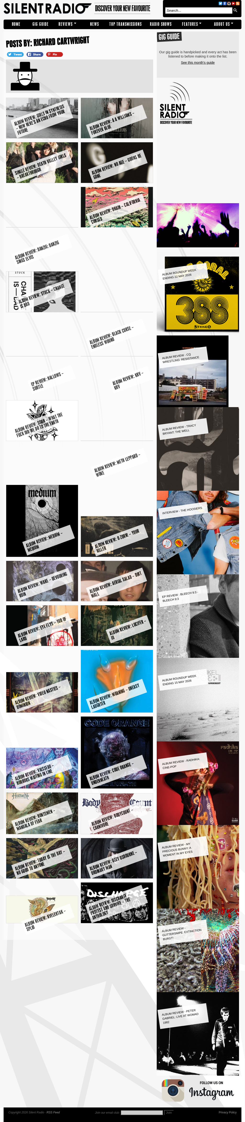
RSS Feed (53, 1112)
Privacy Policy (228, 1112)
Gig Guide (41, 24)
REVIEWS (66, 24)
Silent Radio (82, 8)
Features (190, 24)
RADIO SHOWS (161, 24)
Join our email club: (107, 1112)
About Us (222, 24)
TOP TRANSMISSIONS (125, 24)
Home (16, 24)
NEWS (94, 24)
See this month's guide (198, 62)
